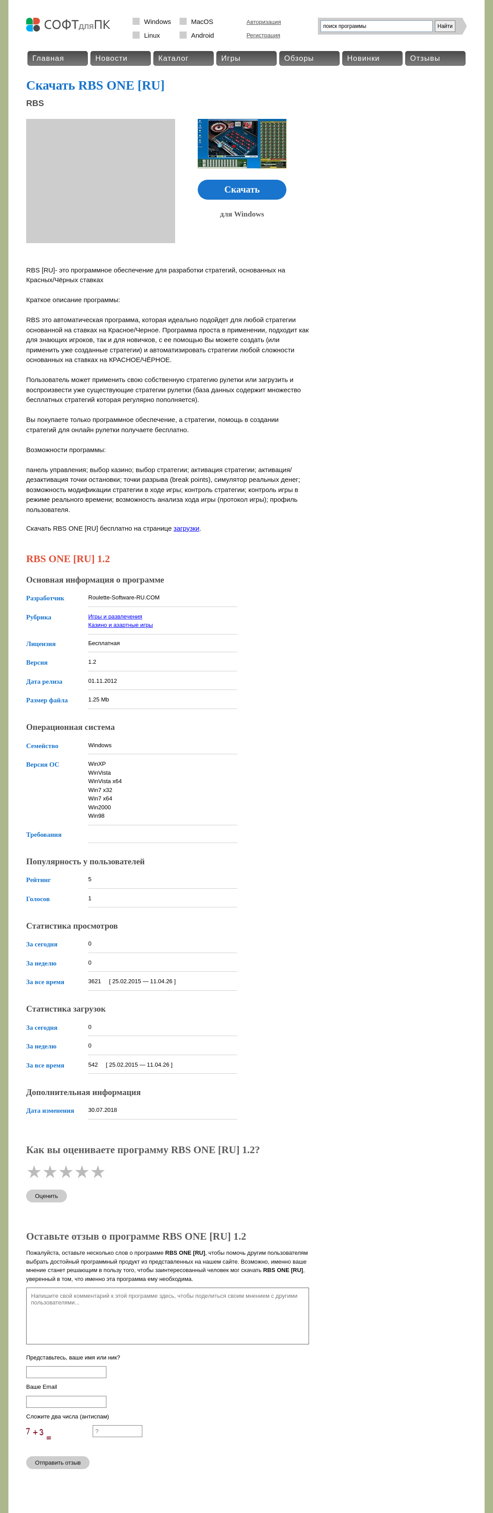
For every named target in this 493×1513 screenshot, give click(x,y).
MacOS (202, 21)
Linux (152, 35)
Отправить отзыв (58, 1462)
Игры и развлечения (115, 616)
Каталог (173, 58)
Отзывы (425, 58)
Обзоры (299, 58)
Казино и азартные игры (120, 625)
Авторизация (263, 22)
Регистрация (263, 35)
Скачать (242, 189)
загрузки (187, 528)
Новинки (363, 58)
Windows (157, 21)
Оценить (46, 1196)
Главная (48, 58)
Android (202, 35)
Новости (111, 58)
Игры (231, 58)
